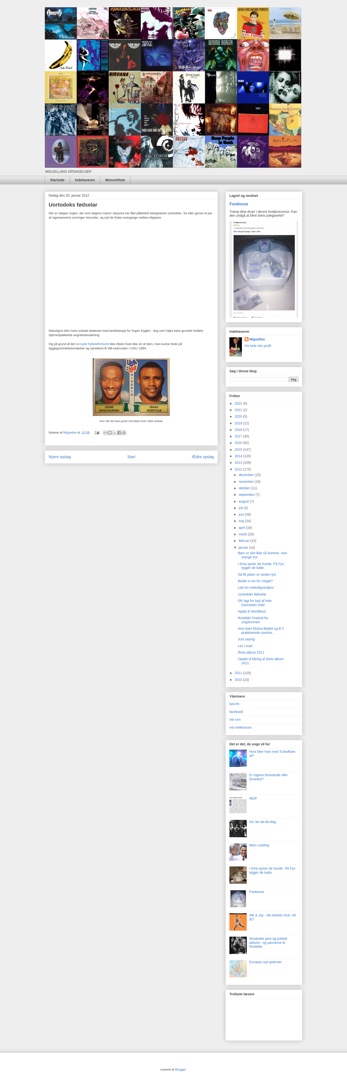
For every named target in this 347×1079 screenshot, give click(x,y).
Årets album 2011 (251, 652)
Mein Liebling (259, 845)
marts (243, 534)
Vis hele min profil (258, 346)
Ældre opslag (203, 457)
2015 (239, 449)
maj (242, 521)
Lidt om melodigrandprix (256, 587)
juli (241, 508)
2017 (239, 436)
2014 (239, 456)
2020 (239, 416)
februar (244, 541)
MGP (253, 798)
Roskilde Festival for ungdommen (253, 620)
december (246, 475)
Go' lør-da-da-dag (262, 822)
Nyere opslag (60, 457)
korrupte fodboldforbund (92, 344)
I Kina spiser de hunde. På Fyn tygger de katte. (261, 566)
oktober (245, 488)
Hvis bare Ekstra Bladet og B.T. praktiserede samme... (261, 631)
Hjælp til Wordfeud (252, 611)
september (247, 495)
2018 (239, 430)
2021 (239, 410)
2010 (239, 680)
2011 (239, 673)
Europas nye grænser (265, 962)
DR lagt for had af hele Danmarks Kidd (255, 603)
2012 (239, 469)
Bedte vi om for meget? (255, 581)
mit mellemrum (240, 727)
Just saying (246, 639)
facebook (236, 712)
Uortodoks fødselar (252, 594)
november (246, 482)
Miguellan (257, 339)
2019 (239, 423)
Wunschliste (115, 180)
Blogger (180, 1069)
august (244, 501)
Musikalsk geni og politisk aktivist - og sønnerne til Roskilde (268, 943)
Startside (57, 180)
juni (242, 514)
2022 (239, 403)
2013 (239, 462)
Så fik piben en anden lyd (257, 574)
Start (131, 457)
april (242, 528)
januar (244, 547)
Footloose (238, 204)
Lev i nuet (245, 646)
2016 (239, 443)
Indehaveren (85, 180)
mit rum (235, 719)
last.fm (234, 704)
